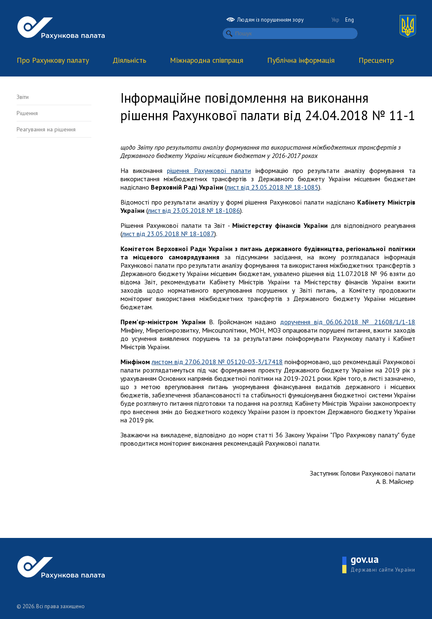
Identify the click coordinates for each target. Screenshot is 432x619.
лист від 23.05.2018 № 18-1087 (168, 233)
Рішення (27, 113)
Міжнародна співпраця (206, 60)
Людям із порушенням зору (265, 19)
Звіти (23, 97)
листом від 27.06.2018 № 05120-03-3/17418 (217, 362)
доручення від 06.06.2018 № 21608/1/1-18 (347, 322)
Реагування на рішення (46, 129)
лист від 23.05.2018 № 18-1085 (272, 187)
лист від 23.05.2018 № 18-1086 (194, 210)
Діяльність (129, 60)
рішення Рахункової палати (208, 170)
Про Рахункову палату (53, 60)
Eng (349, 19)
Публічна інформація (301, 60)
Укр (335, 19)
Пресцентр (376, 60)
